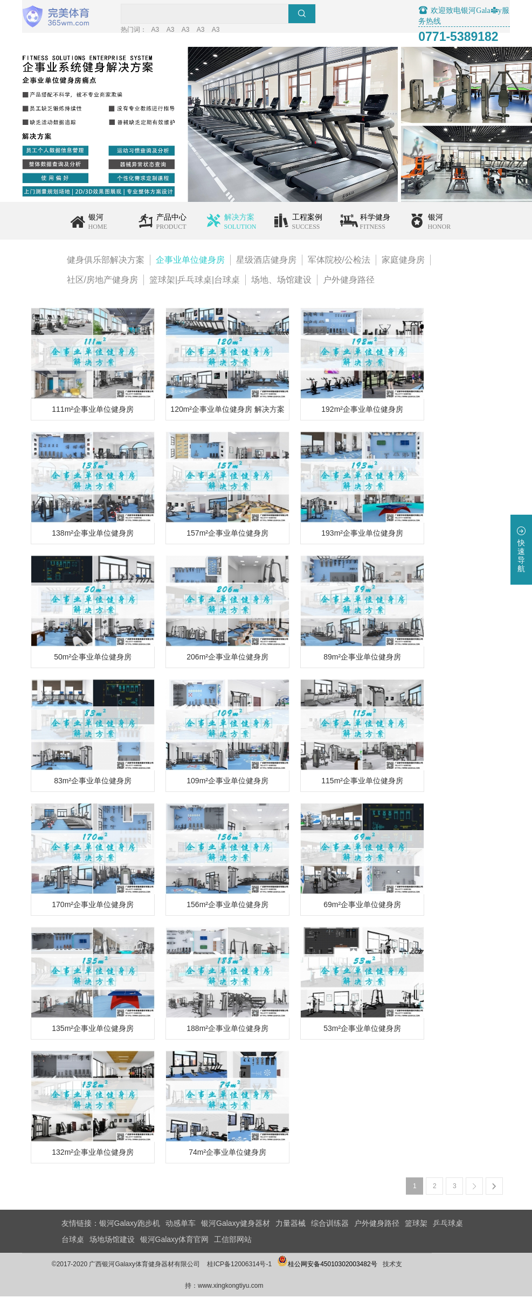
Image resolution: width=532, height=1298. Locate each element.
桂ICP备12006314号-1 (278, 1265)
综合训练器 (330, 1224)
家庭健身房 (403, 261)
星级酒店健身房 (266, 261)
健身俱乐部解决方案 (105, 261)
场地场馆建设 (112, 1241)
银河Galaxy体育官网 (174, 1241)
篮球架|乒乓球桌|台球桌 (194, 281)
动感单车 (180, 1224)
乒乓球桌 (448, 1224)
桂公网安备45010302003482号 (366, 1265)
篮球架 (416, 1224)
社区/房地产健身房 (102, 281)
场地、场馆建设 (281, 281)
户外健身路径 (349, 281)
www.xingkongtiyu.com (269, 1287)
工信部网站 (233, 1241)
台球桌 (72, 1241)
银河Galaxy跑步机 (130, 1224)
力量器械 (290, 1224)
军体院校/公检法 (339, 261)
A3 (215, 31)
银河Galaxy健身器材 (235, 1224)
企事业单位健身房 (190, 261)
